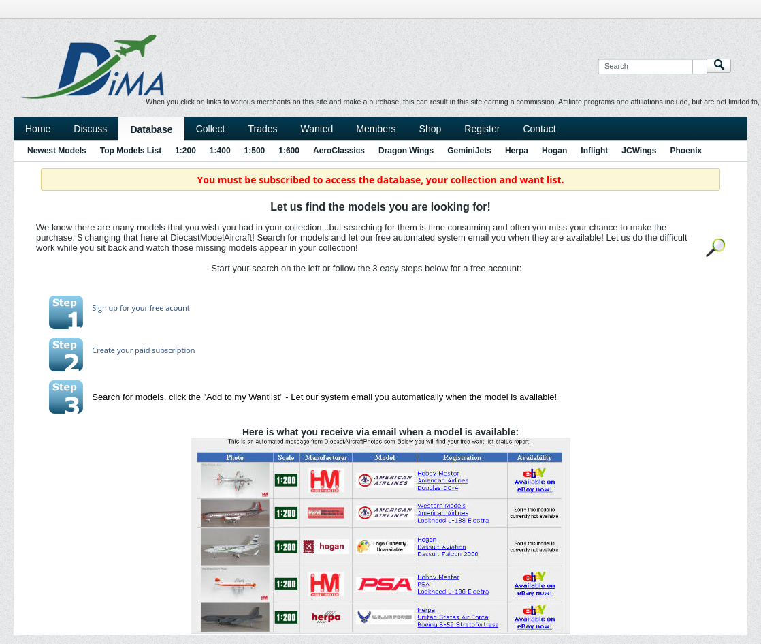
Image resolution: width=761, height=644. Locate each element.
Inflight (594, 150)
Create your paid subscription (143, 350)
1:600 (288, 150)
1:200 (185, 150)
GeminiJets (469, 150)
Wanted (317, 128)
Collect (210, 128)
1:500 (254, 150)
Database (151, 129)
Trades (262, 128)
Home (37, 128)
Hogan (554, 150)
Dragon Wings (406, 150)
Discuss (90, 128)
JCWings (638, 150)
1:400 (220, 150)
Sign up (105, 308)
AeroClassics (339, 150)
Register (482, 128)
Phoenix (686, 150)
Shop (430, 128)
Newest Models (56, 150)
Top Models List (130, 150)
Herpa (516, 150)
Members (375, 128)
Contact (539, 128)
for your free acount (154, 308)
